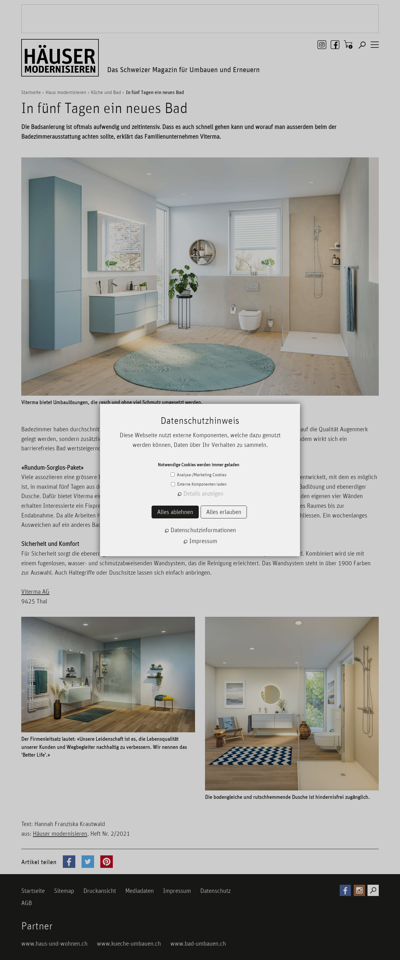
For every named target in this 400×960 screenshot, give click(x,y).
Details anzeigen (203, 493)
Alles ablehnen (175, 511)
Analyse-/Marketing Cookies (201, 474)
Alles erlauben (223, 511)
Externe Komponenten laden (201, 484)
